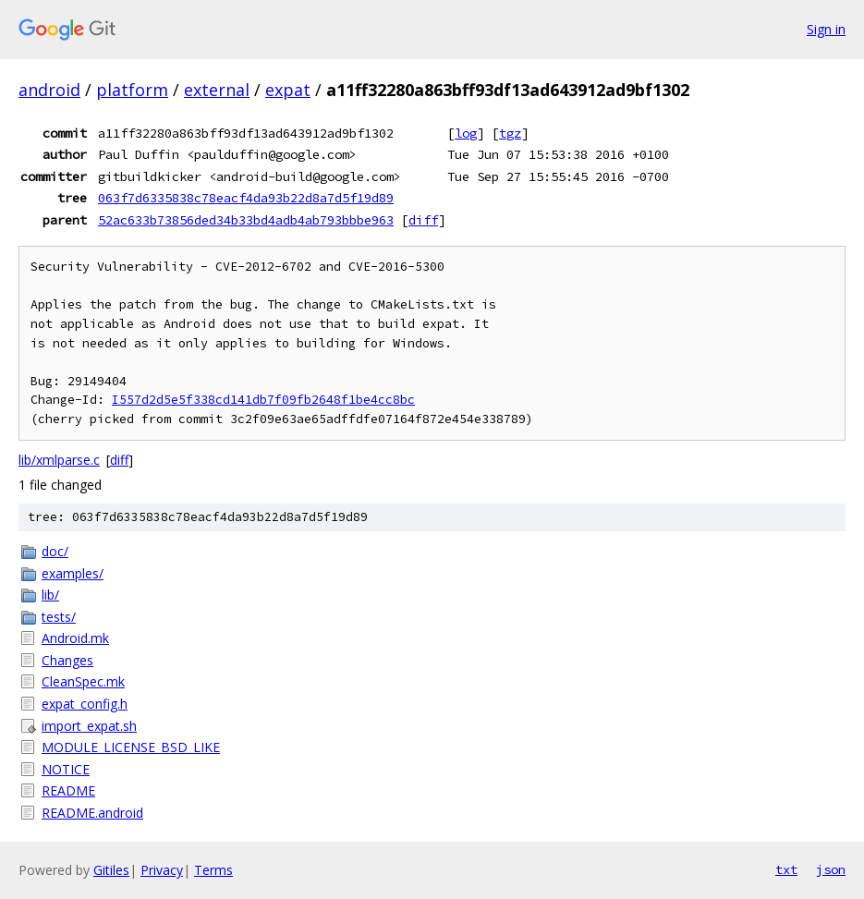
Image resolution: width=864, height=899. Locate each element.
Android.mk (75, 638)
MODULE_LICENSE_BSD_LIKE (131, 747)
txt (786, 869)
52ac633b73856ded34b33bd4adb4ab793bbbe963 (246, 220)
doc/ (55, 551)
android (49, 90)
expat (287, 90)
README (68, 790)
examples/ (72, 573)
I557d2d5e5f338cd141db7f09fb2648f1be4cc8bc (263, 399)
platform (132, 90)
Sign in (826, 29)
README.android (92, 812)
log (466, 133)
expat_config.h (85, 703)
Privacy (161, 870)
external (216, 90)
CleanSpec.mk (83, 681)
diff (423, 220)
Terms (213, 870)
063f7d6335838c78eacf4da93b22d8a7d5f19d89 (246, 197)
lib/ (50, 594)
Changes (67, 660)
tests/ (59, 617)
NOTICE (66, 769)
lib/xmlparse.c (59, 459)
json (831, 869)
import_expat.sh (89, 726)
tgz (510, 133)
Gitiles (111, 870)
